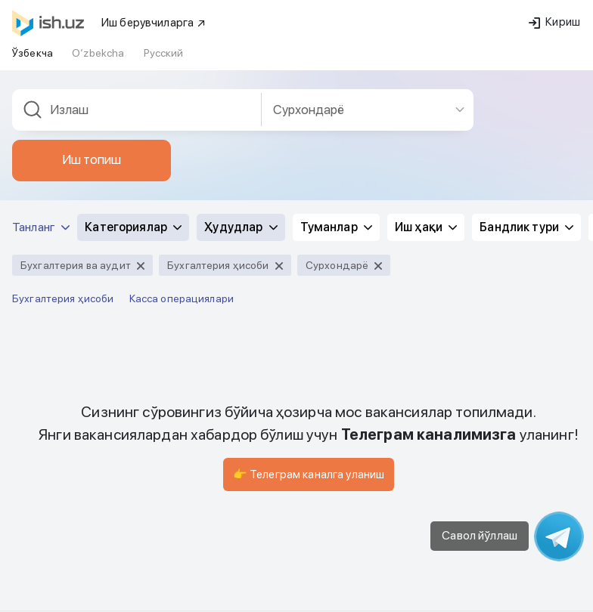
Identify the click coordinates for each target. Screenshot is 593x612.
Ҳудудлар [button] (240, 227)
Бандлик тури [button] (526, 227)
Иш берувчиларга (153, 22)
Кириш (554, 22)
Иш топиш (91, 159)
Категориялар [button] (133, 227)
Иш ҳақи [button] (426, 227)
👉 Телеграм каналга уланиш (309, 474)
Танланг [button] (41, 227)
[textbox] (137, 110)
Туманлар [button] (336, 227)
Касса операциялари (181, 298)
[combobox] (137, 110)
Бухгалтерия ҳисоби (63, 298)
